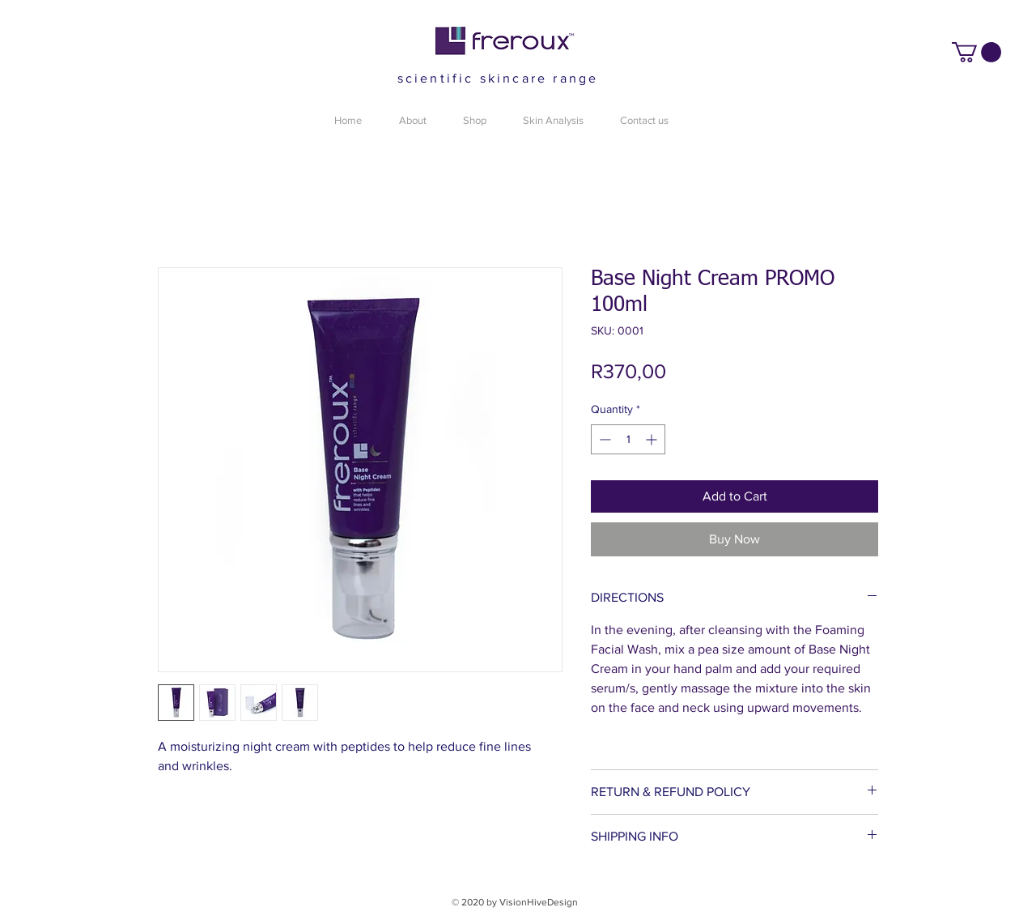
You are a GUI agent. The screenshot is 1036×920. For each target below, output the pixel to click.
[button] (976, 52)
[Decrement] (603, 439)
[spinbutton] (628, 439)
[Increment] (653, 439)
